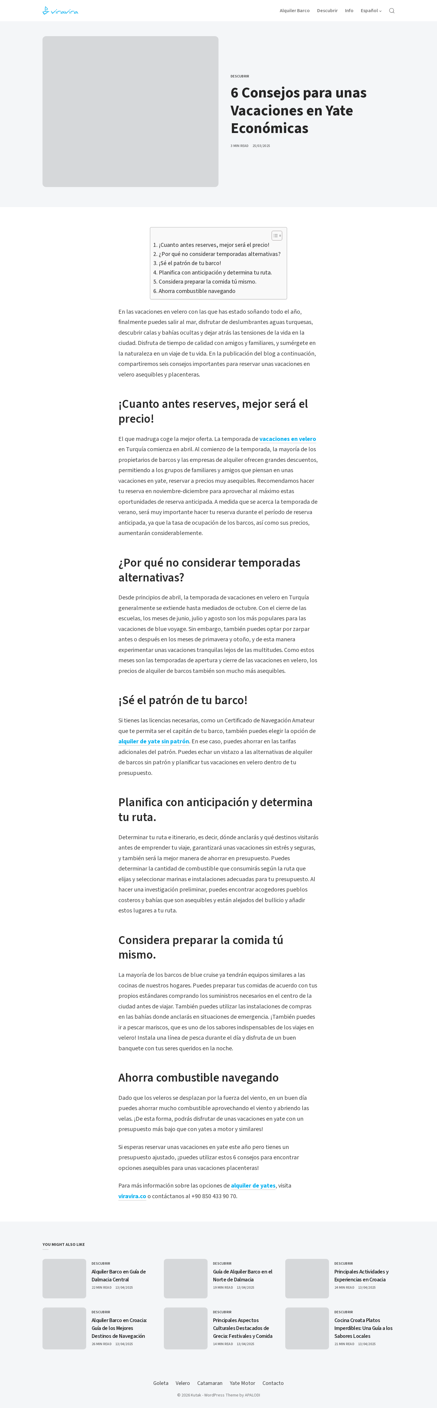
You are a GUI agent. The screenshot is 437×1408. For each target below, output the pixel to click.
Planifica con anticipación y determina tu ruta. (215, 273)
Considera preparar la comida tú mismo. (207, 282)
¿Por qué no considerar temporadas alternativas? (220, 254)
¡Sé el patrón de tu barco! (190, 263)
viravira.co (132, 1196)
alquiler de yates (253, 1185)
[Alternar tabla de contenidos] (274, 235)
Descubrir (240, 76)
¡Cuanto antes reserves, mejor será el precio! (214, 245)
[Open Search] (392, 11)
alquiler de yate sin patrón (153, 741)
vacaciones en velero (287, 439)
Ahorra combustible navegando (197, 291)
